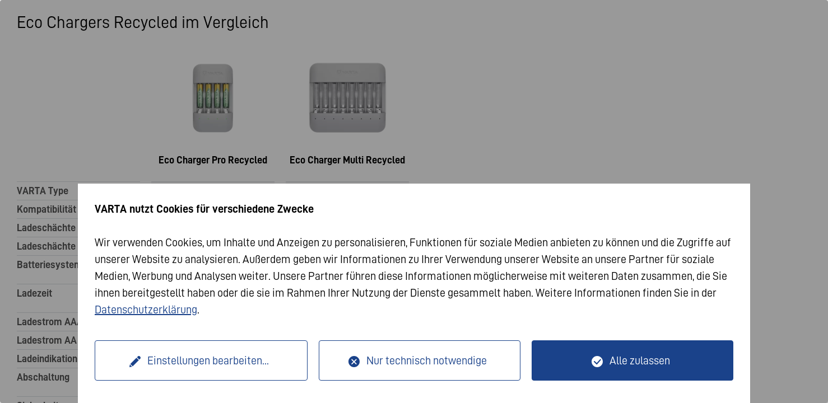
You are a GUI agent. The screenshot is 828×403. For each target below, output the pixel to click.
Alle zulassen (640, 360)
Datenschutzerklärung (146, 309)
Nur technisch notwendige (426, 360)
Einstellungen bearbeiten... (208, 360)
